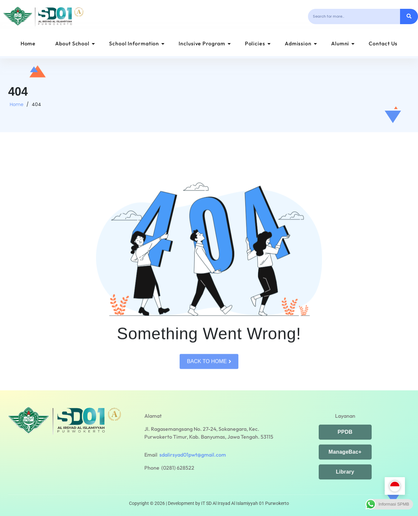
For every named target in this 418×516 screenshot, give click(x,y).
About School (75, 43)
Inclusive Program (205, 43)
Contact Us (383, 43)
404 (36, 108)
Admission (301, 43)
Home (28, 43)
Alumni (343, 43)
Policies (258, 43)
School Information (137, 43)
